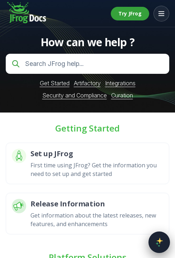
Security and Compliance (74, 95)
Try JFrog (130, 13)
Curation (122, 95)
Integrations (120, 83)
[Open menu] (161, 14)
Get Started (55, 83)
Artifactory (87, 83)
